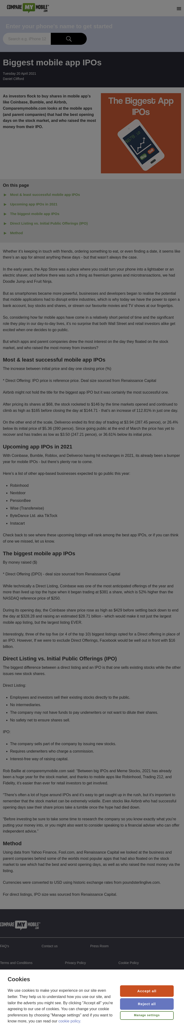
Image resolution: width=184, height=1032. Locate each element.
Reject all (147, 1004)
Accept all (146, 991)
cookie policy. (69, 1021)
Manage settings (147, 1015)
